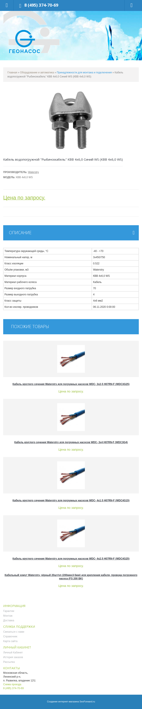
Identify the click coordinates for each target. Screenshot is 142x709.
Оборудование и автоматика (37, 72)
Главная (12, 72)
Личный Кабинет (13, 652)
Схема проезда (12, 684)
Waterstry (33, 172)
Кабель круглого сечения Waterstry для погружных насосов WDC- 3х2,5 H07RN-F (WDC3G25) (71, 384)
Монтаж (8, 615)
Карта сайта (10, 641)
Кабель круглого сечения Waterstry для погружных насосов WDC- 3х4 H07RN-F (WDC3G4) (71, 442)
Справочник (10, 636)
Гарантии (8, 611)
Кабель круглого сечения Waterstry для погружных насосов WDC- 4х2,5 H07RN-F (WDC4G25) (71, 558)
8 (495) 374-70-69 (41, 5)
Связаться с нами (13, 631)
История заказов (13, 657)
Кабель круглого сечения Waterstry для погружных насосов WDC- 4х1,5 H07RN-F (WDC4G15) (71, 500)
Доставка (8, 620)
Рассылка (9, 661)
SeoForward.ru (87, 701)
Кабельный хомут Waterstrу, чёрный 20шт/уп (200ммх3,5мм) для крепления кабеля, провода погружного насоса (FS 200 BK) (71, 577)
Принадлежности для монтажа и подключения (84, 72)
